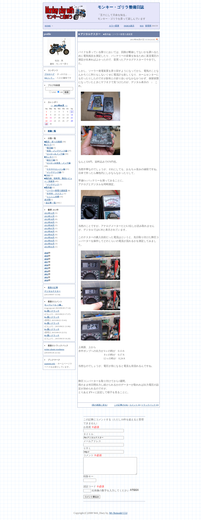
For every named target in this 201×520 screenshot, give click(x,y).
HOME (48, 26)
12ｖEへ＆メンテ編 (55, 154)
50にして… (49, 78)
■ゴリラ (48, 144)
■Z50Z (47, 175)
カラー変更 (114, 26)
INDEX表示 (129, 26)
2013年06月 (49, 231)
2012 (46, 274)
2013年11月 (49, 216)
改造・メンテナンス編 (57, 151)
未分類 (47, 199)
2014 (46, 271)
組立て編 (51, 160)
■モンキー (49, 157)
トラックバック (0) (149, 405)
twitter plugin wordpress (54, 349)
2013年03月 (49, 240)
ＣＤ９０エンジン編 (56, 169)
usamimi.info (49, 363)
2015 (46, 268)
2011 (46, 277)
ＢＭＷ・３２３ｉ (55, 193)
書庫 (50, 210)
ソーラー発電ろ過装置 (57, 190)
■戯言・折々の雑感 (53, 141)
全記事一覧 (51, 203)
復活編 (50, 148)
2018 (46, 259)
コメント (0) (134, 405)
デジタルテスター (52, 291)
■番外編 (48, 187)
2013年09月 (59, 105)
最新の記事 (53, 287)
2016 (46, 265)
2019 (46, 256)
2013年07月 (49, 228)
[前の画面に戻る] (99, 405)
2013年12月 (49, 213)
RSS (142, 26)
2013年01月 (49, 247)
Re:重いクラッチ (51, 311)
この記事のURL (121, 405)
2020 (46, 253)
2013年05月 (49, 234)
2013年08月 (49, 225)
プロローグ (49, 74)
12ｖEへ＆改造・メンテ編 (59, 163)
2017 (46, 262)
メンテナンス (53, 184)
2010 (46, 280)
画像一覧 (52, 131)
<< (52, 105)
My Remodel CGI (118, 516)
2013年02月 (49, 243)
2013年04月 (49, 237)
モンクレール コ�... (53, 305)
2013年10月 (49, 219)
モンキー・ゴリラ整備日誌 (121, 7)
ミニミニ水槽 (53, 196)
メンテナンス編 (54, 172)
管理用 (148, 26)
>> (66, 105)
